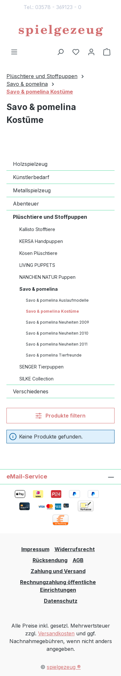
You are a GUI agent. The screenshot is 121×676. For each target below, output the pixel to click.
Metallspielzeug (32, 190)
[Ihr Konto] (91, 51)
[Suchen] (60, 51)
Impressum (35, 549)
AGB (78, 560)
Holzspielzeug (30, 164)
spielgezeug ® (64, 667)
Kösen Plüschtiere (38, 253)
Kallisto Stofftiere (37, 229)
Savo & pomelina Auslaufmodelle (57, 300)
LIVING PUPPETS (37, 265)
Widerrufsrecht (75, 549)
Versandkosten (56, 633)
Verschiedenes (30, 391)
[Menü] (14, 51)
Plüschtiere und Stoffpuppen (50, 217)
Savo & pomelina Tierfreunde (54, 355)
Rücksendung (50, 560)
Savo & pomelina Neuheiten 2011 (56, 344)
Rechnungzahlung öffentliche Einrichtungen (58, 586)
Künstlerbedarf (31, 177)
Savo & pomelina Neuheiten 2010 (57, 333)
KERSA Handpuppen (41, 241)
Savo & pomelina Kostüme (52, 311)
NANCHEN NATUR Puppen (47, 277)
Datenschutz (60, 601)
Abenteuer (26, 203)
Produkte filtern (60, 415)
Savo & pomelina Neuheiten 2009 (57, 322)
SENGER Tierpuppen (41, 366)
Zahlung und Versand (58, 571)
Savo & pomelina (38, 289)
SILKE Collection (36, 378)
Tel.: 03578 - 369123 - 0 (52, 7)
